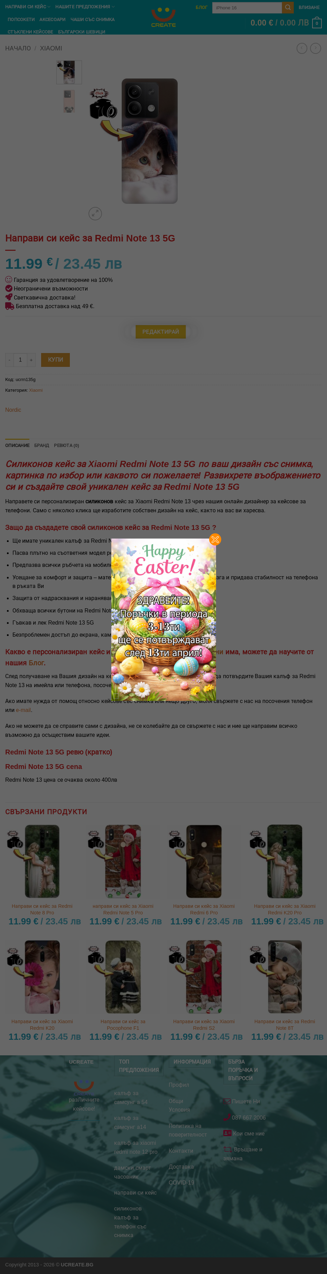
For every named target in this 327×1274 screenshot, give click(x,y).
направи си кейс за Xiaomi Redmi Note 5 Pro (123, 909)
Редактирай (160, 332)
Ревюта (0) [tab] (66, 445)
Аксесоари (52, 19)
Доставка (181, 1167)
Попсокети (21, 19)
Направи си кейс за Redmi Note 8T (284, 1025)
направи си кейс (135, 1193)
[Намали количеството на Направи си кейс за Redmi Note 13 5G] (9, 360)
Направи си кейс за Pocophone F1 (123, 1025)
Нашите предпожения (85, 6)
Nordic (13, 410)
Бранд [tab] (41, 445)
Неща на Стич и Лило (34, 44)
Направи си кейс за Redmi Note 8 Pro (42, 909)
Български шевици (81, 32)
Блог (201, 7)
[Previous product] (315, 48)
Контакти (181, 1151)
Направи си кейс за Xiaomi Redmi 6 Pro (204, 909)
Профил (179, 1085)
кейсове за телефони (188, 652)
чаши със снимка (93, 19)
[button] (286, 23)
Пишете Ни (245, 1101)
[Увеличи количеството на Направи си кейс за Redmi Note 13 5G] (31, 360)
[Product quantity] (20, 360)
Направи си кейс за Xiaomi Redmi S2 (204, 1025)
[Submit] (288, 7)
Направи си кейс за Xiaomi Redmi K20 (42, 1025)
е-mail (23, 710)
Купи (55, 360)
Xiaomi (36, 390)
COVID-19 (181, 1183)
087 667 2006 (248, 1118)
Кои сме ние (248, 1134)
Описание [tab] (17, 445)
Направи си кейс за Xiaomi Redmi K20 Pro (285, 909)
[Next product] (302, 48)
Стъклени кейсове (30, 32)
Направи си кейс (27, 6)
